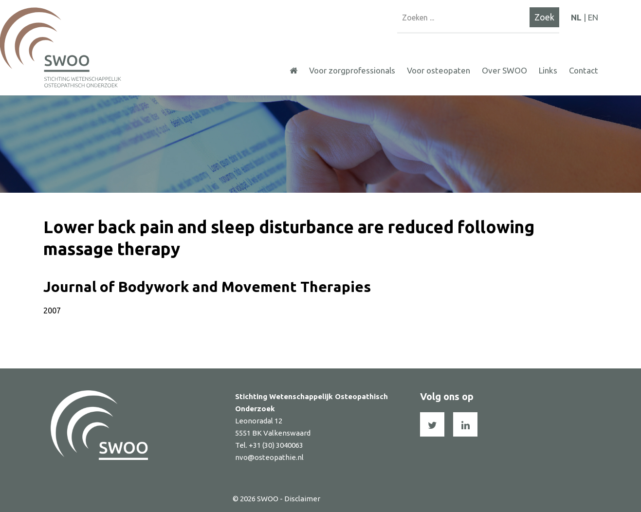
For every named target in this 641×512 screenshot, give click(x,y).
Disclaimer (302, 498)
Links (548, 70)
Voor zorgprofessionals (352, 70)
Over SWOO (504, 70)
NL (576, 17)
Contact (583, 70)
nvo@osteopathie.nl (269, 457)
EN (593, 17)
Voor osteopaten (438, 70)
